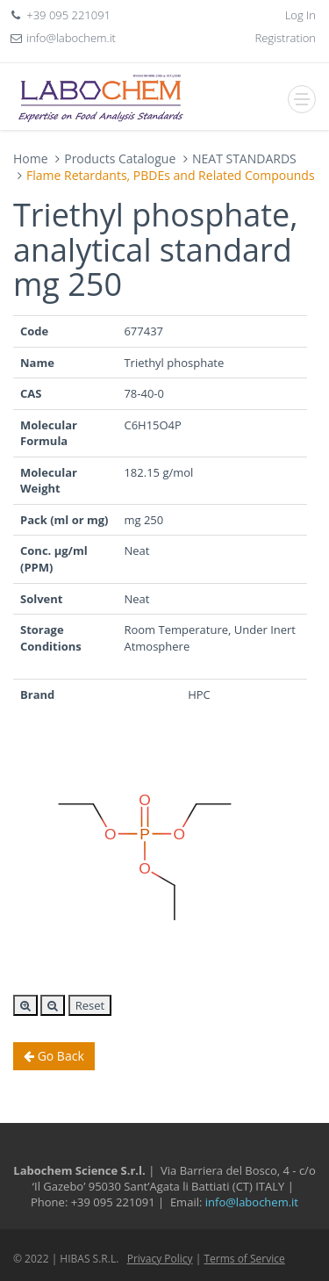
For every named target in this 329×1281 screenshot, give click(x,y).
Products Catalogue (119, 158)
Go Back (54, 1055)
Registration (286, 38)
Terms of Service (244, 1258)
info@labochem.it (71, 38)
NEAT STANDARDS (244, 158)
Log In (300, 15)
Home (30, 158)
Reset (89, 1005)
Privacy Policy (160, 1258)
